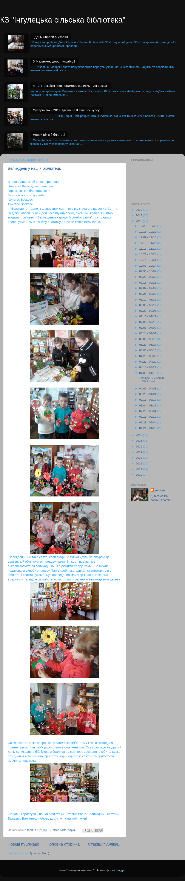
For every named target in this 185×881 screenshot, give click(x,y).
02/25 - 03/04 (148, 411)
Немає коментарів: (63, 830)
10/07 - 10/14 (148, 265)
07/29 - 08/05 (148, 310)
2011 (139, 469)
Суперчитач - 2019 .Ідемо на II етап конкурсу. (66, 110)
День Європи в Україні (51, 37)
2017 (139, 435)
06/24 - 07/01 (148, 333)
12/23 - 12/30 (148, 226)
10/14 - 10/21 (148, 259)
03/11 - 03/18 (148, 399)
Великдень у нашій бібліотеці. (34, 168)
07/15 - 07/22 (148, 316)
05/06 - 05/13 (148, 350)
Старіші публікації (105, 844)
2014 (139, 452)
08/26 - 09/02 (148, 293)
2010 (139, 474)
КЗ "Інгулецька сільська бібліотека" (62, 19)
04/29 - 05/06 (148, 356)
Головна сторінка (64, 844)
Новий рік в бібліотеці (49, 134)
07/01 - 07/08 (148, 327)
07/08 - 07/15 (148, 322)
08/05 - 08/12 (148, 305)
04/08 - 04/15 (148, 373)
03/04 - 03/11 (148, 405)
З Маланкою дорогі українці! (54, 61)
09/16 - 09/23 (148, 282)
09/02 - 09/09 (148, 288)
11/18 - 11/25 (148, 242)
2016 (139, 440)
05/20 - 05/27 (148, 344)
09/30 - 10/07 (148, 271)
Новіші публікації (23, 844)
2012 (139, 463)
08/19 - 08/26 (148, 299)
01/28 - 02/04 (148, 422)
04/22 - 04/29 (148, 361)
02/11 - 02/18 (148, 416)
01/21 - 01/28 (148, 428)
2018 (139, 221)
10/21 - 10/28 (148, 254)
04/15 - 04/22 (148, 367)
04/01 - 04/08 (148, 388)
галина (160, 490)
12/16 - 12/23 (148, 231)
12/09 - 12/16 (148, 237)
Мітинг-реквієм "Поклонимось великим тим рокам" (70, 85)
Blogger (120, 870)
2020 (139, 209)
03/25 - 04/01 (148, 394)
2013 (139, 457)
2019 (139, 215)
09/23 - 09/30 (148, 276)
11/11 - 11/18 (148, 248)
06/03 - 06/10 (148, 339)
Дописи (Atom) (39, 853)
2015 (139, 446)
